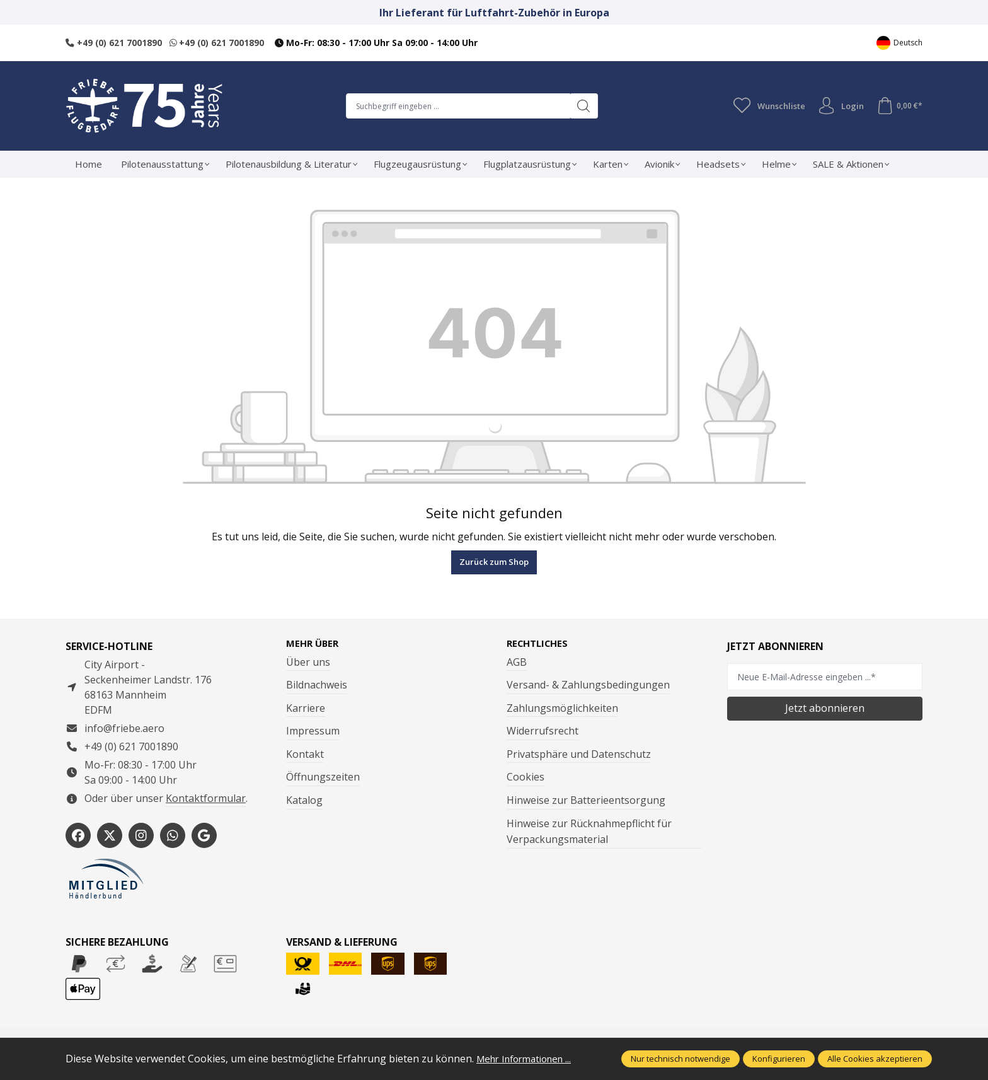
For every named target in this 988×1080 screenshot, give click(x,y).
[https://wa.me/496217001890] (172, 835)
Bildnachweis (316, 685)
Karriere (305, 709)
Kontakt (305, 755)
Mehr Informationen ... (529, 1058)
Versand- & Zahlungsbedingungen (588, 685)
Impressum (313, 731)
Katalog (304, 801)
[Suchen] (581, 106)
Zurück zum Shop (494, 561)
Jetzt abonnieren (824, 708)
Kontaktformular (206, 798)
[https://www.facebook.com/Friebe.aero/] (78, 835)
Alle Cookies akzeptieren (874, 1058)
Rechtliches (540, 644)
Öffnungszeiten (323, 778)
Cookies (525, 778)
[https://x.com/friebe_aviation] (109, 835)
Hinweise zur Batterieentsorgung (586, 801)
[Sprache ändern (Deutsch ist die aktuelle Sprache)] (899, 42)
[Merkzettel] (764, 106)
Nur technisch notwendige (680, 1058)
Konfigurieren (778, 1058)
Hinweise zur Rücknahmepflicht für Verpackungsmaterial (589, 832)
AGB (517, 663)
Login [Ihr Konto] (838, 105)
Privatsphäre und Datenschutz (579, 755)
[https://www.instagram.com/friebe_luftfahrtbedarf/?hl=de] (141, 835)
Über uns (308, 663)
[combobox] (455, 106)
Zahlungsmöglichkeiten (562, 709)
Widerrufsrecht (542, 731)
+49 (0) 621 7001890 (114, 43)
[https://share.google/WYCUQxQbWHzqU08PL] (204, 835)
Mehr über (314, 644)
